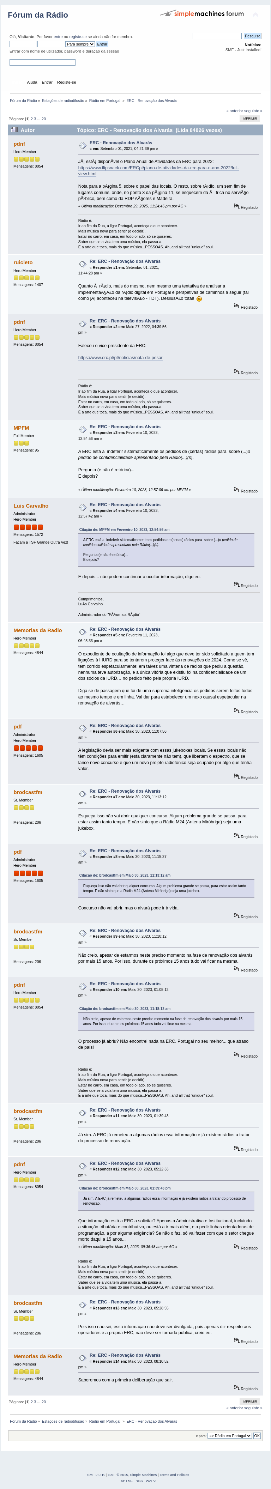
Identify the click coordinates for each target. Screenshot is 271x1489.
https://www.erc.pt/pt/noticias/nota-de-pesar (120, 357)
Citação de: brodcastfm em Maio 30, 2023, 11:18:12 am (124, 1009)
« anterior (234, 111)
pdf (17, 727)
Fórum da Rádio (38, 15)
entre (58, 37)
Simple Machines (143, 1475)
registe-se (77, 37)
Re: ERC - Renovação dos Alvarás (125, 261)
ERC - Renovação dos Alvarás (121, 142)
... (39, 119)
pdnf (19, 144)
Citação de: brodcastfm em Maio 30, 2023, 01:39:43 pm (125, 1188)
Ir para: (201, 1436)
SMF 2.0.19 (96, 1475)
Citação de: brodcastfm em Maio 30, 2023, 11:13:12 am (124, 875)
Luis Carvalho (30, 506)
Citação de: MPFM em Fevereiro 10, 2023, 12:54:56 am (124, 530)
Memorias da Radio (37, 630)
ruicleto (22, 262)
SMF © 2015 (118, 1475)
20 (44, 119)
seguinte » (253, 111)
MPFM (21, 428)
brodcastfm (27, 792)
